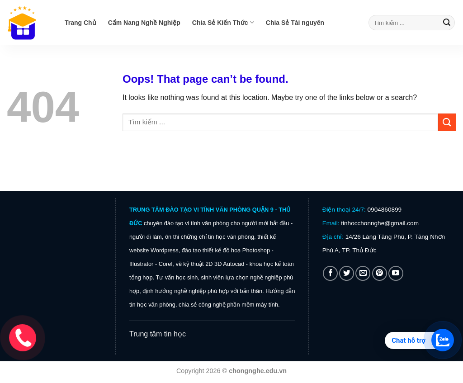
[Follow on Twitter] (346, 273)
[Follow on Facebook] (330, 273)
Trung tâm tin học (157, 334)
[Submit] (446, 22)
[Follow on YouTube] (395, 273)
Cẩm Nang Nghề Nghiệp (144, 22)
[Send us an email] (362, 273)
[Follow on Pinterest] (379, 273)
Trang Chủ (80, 22)
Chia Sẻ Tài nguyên (295, 22)
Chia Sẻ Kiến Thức (223, 22)
